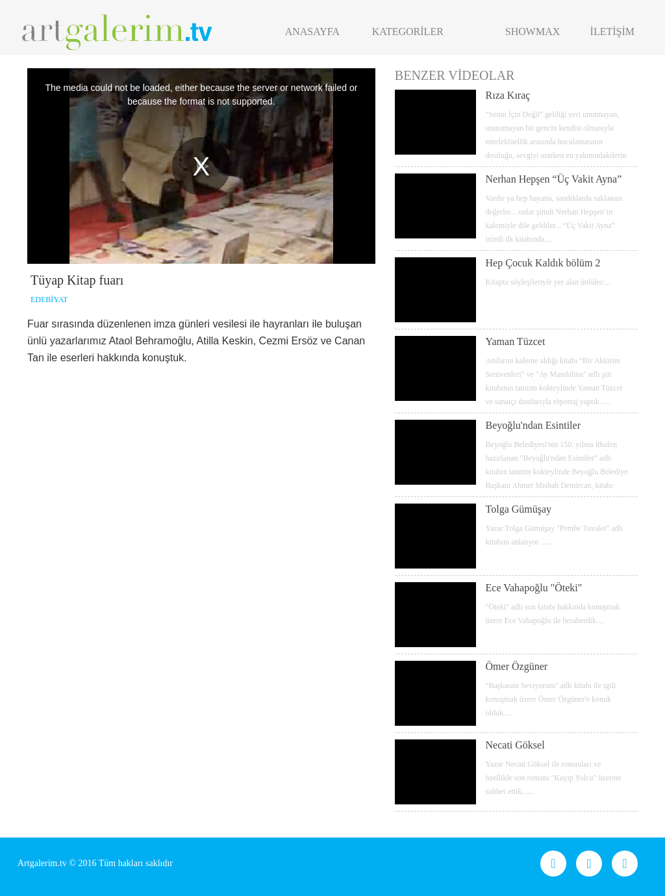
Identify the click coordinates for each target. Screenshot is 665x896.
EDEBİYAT (49, 299)
